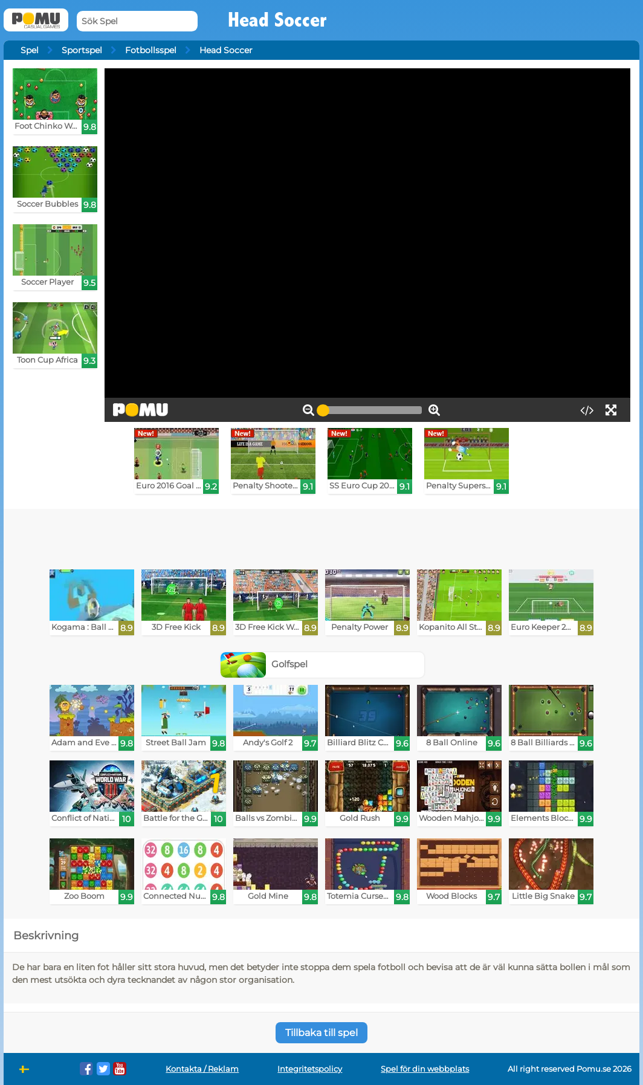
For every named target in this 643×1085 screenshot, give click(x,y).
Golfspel (264, 664)
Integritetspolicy (309, 1069)
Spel (30, 50)
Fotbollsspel (150, 50)
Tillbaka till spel (321, 1032)
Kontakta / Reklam (202, 1069)
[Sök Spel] (137, 21)
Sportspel (82, 50)
